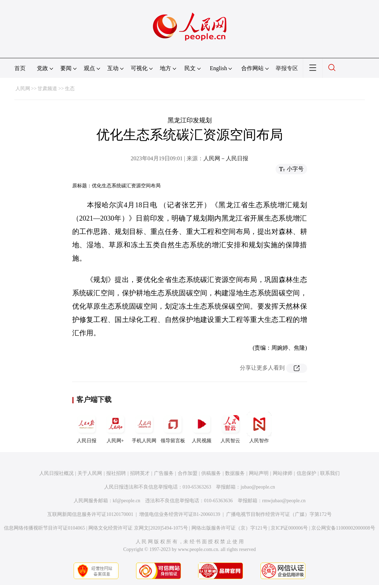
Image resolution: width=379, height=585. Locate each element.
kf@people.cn (127, 500)
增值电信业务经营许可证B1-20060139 (179, 514)
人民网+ (115, 427)
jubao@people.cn (258, 487)
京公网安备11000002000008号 (343, 528)
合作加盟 (187, 473)
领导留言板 (173, 427)
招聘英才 (140, 473)
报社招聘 (116, 473)
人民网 (22, 88)
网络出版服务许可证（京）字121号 (229, 528)
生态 (70, 88)
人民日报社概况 (56, 473)
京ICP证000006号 (289, 528)
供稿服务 (211, 473)
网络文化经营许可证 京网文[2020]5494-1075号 (138, 528)
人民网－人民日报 (225, 158)
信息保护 (306, 473)
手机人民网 (144, 427)
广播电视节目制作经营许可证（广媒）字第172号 (279, 514)
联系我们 (330, 473)
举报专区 (287, 68)
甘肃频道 (47, 88)
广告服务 (164, 473)
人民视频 (201, 427)
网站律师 (282, 473)
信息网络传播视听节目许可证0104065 (44, 528)
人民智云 (230, 427)
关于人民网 (89, 473)
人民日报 (86, 427)
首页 (20, 68)
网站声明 (259, 473)
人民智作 (259, 427)
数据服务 (235, 473)
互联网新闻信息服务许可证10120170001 (90, 514)
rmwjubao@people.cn (284, 500)
